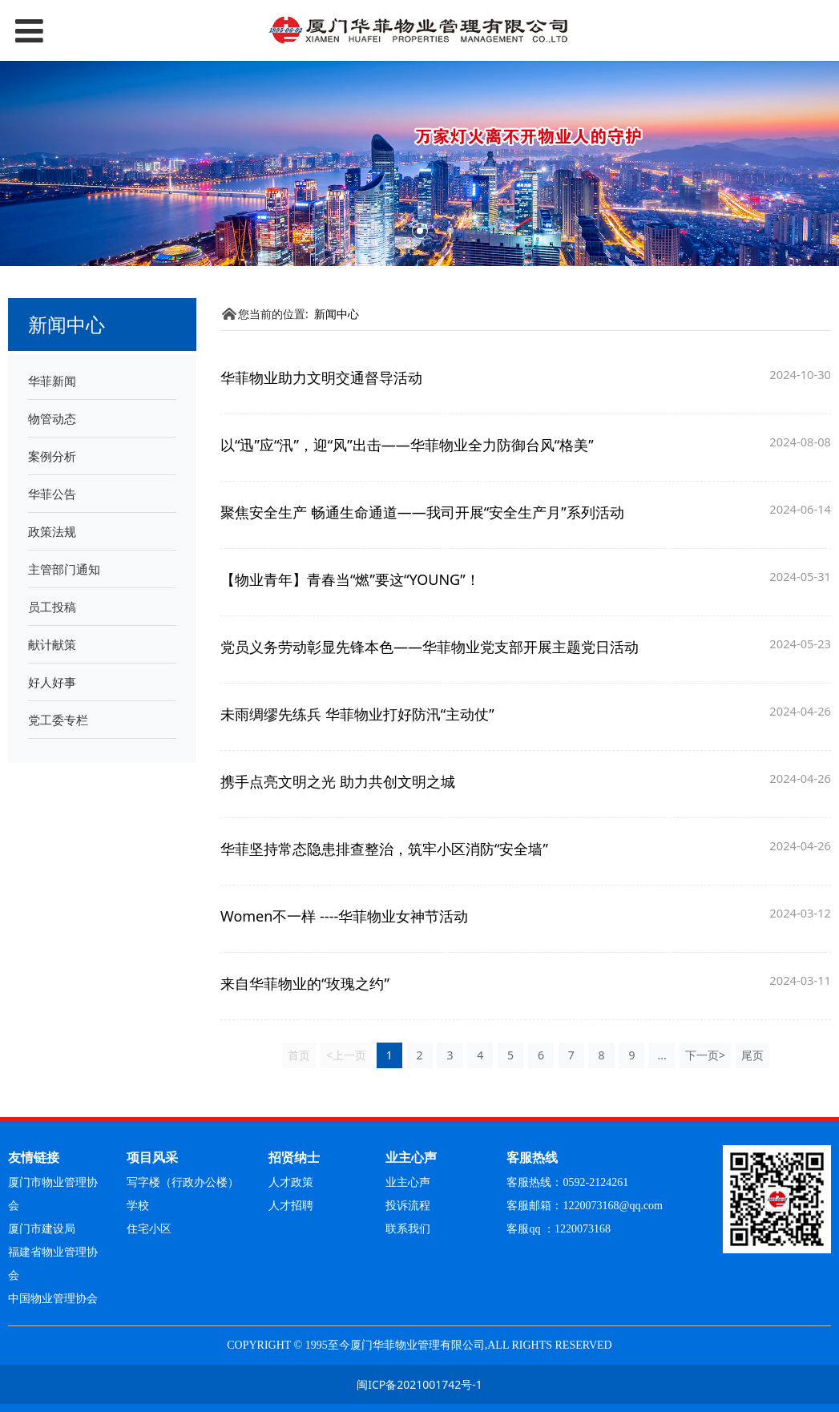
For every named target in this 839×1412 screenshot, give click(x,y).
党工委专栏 (58, 720)
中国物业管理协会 (53, 1299)
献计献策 (52, 644)
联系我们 (407, 1229)
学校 (138, 1206)
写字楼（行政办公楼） (183, 1182)
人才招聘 (290, 1206)
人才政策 (290, 1182)
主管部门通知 (64, 569)
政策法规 (52, 531)
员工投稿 (52, 607)
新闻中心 (336, 313)
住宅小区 (149, 1229)
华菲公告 (52, 494)
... (662, 1055)
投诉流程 (407, 1206)
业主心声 (407, 1182)
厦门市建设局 (41, 1229)
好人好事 (52, 682)
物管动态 (52, 418)
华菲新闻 (52, 381)
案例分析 (52, 456)
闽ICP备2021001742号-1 (419, 1384)
